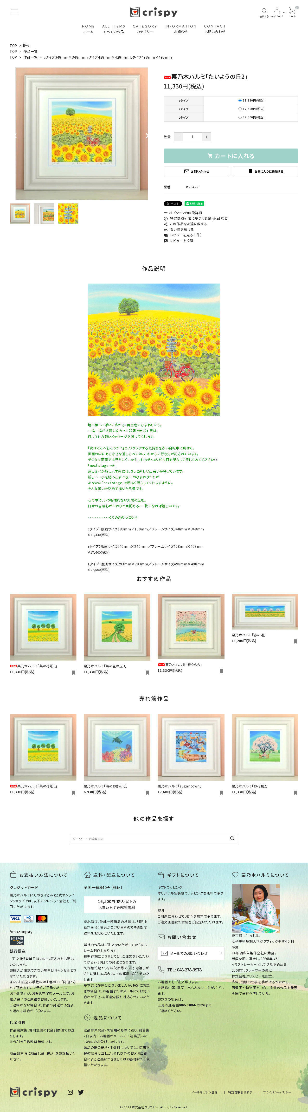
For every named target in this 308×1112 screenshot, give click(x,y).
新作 (26, 45)
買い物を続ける (179, 229)
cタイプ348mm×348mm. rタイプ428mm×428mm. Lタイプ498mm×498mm (108, 57)
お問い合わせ (196, 171)
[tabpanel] (81, 133)
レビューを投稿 (178, 240)
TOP (13, 45)
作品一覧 (30, 51)
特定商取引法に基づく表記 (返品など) (196, 218)
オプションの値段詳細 (183, 212)
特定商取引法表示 (240, 1092)
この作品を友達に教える (185, 223)
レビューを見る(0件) (182, 234)
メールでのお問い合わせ (184, 953)
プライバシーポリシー (277, 1092)
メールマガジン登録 (205, 1092)
